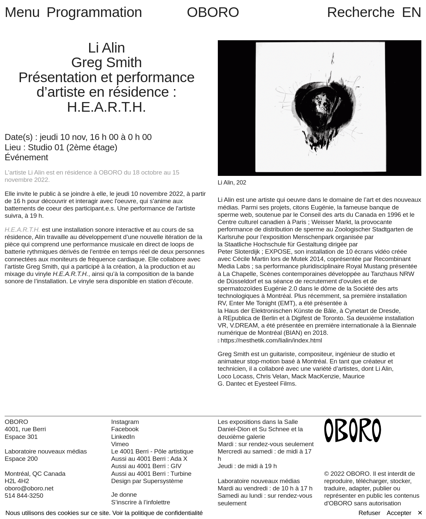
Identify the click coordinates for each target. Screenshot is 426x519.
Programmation (94, 12)
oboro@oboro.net (29, 488)
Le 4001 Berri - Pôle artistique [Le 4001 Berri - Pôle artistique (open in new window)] (152, 451)
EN (411, 12)
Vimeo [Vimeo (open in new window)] (120, 444)
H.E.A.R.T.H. (22, 229)
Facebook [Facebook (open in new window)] (125, 429)
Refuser (369, 512)
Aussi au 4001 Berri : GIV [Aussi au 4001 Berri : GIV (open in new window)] (146, 465)
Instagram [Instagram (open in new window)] (125, 421)
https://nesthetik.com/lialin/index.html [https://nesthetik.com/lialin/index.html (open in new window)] (271, 340)
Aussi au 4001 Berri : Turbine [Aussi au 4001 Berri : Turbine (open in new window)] (151, 473)
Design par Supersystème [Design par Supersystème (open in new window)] (147, 480)
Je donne (124, 494)
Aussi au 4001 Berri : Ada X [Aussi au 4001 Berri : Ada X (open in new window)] (149, 458)
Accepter (399, 512)
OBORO (213, 12)
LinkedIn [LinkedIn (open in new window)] (123, 436)
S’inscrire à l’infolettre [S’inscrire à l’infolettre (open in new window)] (140, 502)
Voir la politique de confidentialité (157, 512)
